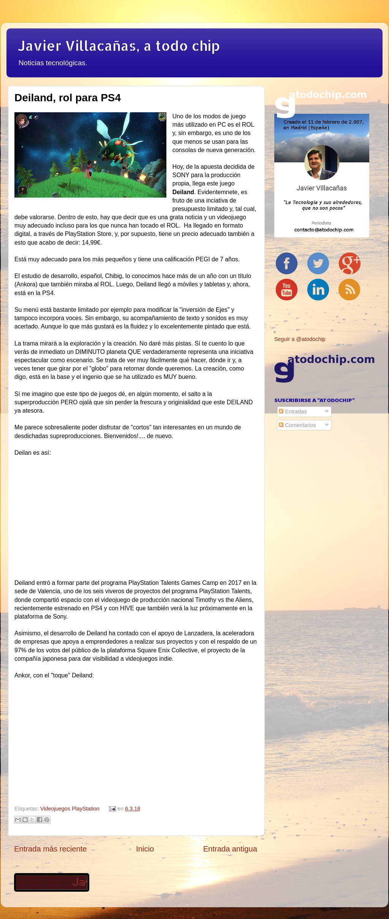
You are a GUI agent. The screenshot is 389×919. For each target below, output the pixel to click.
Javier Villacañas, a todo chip (119, 45)
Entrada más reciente (50, 849)
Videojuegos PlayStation (70, 809)
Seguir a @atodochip (300, 339)
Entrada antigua (230, 849)
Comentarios (297, 425)
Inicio (145, 849)
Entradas (293, 411)
